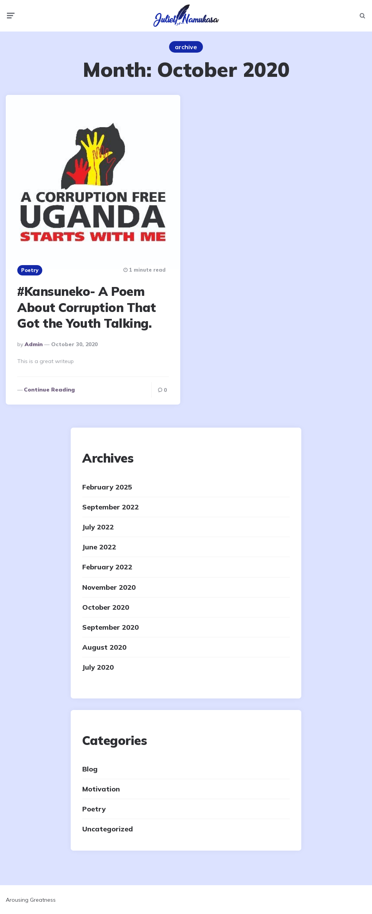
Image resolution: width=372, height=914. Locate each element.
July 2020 (98, 667)
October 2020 (105, 607)
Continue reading (49, 390)
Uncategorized (107, 828)
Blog (90, 769)
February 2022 (107, 566)
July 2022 (98, 527)
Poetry (29, 270)
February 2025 (107, 487)
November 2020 (109, 587)
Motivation (101, 789)
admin (34, 344)
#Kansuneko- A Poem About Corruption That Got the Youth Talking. (86, 307)
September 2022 (110, 507)
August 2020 (104, 647)
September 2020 (110, 627)
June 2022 (99, 546)
